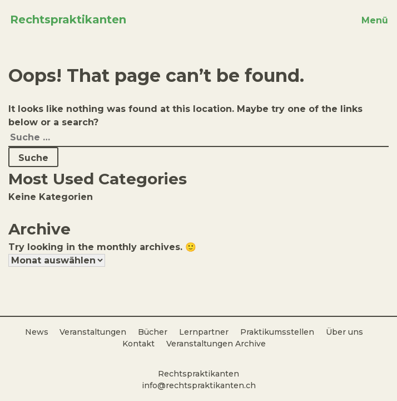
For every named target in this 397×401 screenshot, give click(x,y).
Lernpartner (204, 332)
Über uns (344, 332)
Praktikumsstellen (277, 332)
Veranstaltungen (92, 332)
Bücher (152, 332)
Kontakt (138, 344)
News (36, 332)
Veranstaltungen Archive (216, 344)
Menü (374, 20)
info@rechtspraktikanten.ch (199, 385)
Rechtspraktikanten (68, 19)
